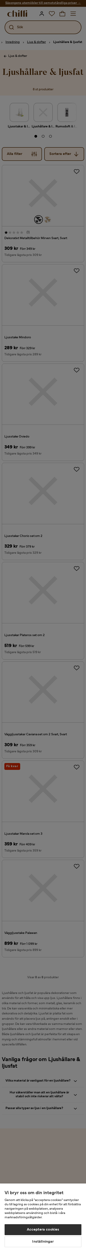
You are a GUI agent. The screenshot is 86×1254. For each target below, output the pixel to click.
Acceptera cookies (43, 1229)
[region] (43, 1218)
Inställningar (43, 1241)
